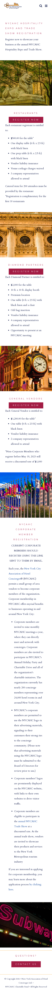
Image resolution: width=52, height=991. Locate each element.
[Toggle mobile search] (40, 5)
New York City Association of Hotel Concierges (25, 573)
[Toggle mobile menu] (46, 5)
